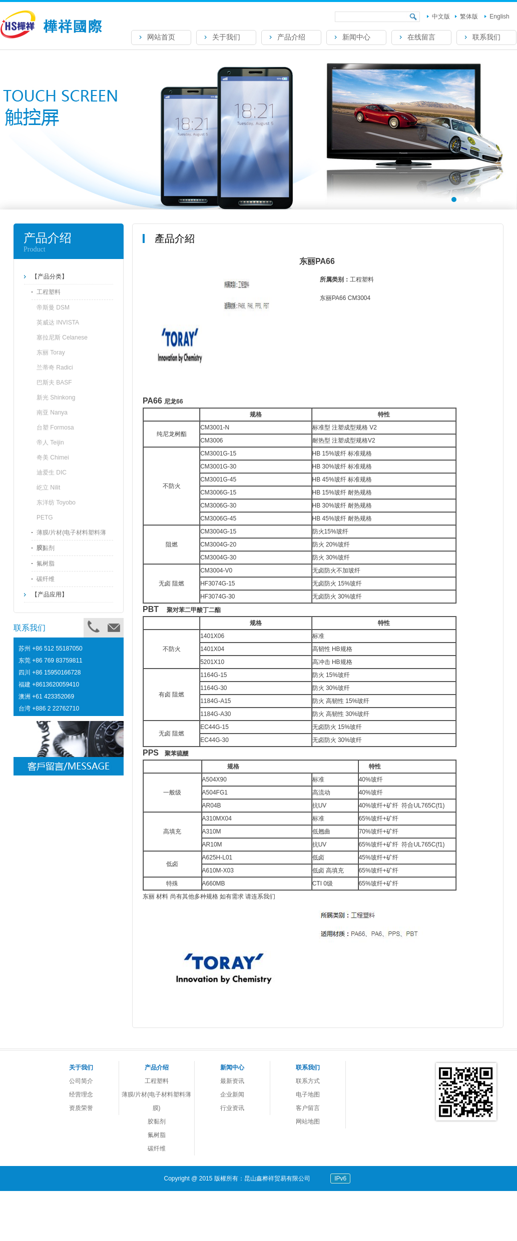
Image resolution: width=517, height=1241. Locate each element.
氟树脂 (46, 563)
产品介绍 (291, 37)
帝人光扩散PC (332, 1228)
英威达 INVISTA (58, 322)
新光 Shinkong (56, 397)
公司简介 (81, 1081)
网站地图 (308, 1121)
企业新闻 (232, 1094)
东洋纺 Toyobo (56, 502)
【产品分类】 (50, 276)
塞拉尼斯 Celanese (62, 337)
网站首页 (161, 37)
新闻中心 (356, 37)
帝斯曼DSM (188, 1228)
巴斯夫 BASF (54, 382)
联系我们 (486, 37)
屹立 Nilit (48, 487)
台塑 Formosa (55, 427)
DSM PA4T (153, 1228)
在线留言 (421, 37)
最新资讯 (232, 1081)
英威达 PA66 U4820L (238, 1228)
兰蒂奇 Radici (55, 367)
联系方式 (308, 1081)
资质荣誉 (81, 1108)
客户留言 (308, 1108)
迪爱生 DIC (52, 472)
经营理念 (81, 1094)
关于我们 (226, 37)
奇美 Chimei (53, 457)
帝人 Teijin (50, 442)
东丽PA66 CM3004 (381, 1228)
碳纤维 (46, 579)
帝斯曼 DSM (53, 307)
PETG (45, 517)
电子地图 (308, 1094)
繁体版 (469, 16)
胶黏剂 (46, 548)
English (499, 16)
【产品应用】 (50, 594)
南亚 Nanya (52, 412)
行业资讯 (232, 1108)
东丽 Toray (51, 352)
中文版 (441, 16)
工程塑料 (49, 292)
